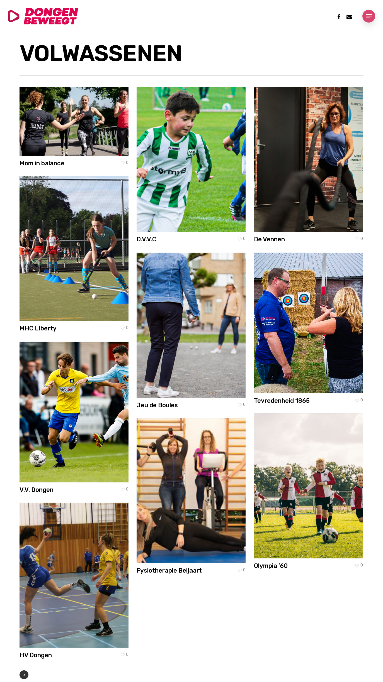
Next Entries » (24, 674)
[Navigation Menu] (368, 16)
